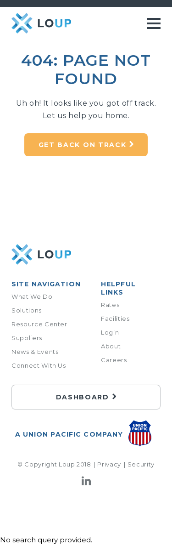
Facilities (115, 318)
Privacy (109, 464)
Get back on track (83, 145)
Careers (114, 360)
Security (141, 464)
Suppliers (26, 337)
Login (110, 332)
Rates (110, 304)
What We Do (32, 296)
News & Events (34, 351)
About (111, 346)
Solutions (26, 310)
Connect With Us (38, 365)
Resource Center (39, 324)
